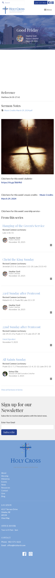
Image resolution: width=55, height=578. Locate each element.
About (3, 473)
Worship (4, 476)
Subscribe (9, 432)
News (3, 484)
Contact (4, 490)
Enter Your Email (8, 422)
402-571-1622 (40, 3)
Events (4, 482)
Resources (5, 488)
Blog (3, 496)
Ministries (5, 479)
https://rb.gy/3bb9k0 (11, 182)
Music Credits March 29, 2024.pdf (16, 110)
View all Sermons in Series (12, 390)
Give (3, 493)
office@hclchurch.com (16, 545)
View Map (5, 518)
